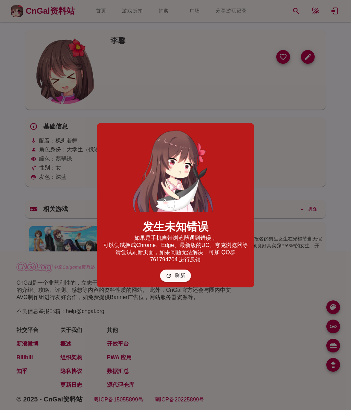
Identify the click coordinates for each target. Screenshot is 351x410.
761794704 (164, 259)
